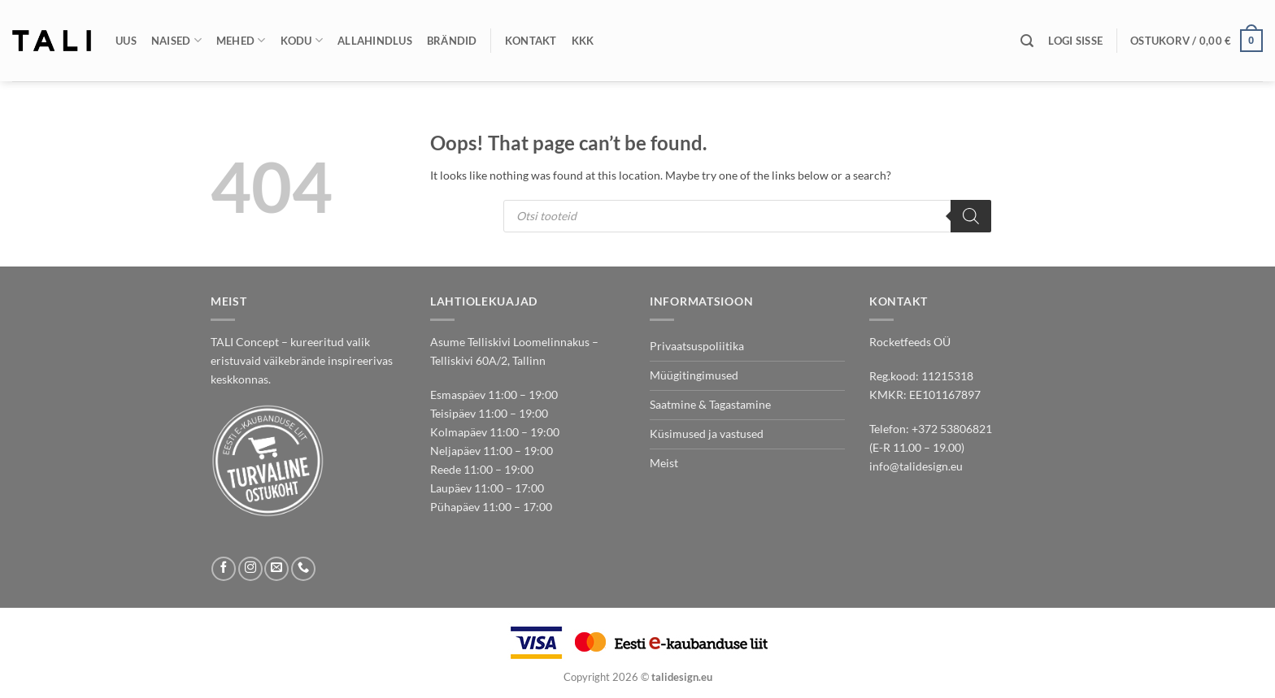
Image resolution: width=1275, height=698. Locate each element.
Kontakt (531, 40)
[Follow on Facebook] (223, 569)
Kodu (302, 40)
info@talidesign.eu (916, 466)
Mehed (241, 40)
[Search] (971, 216)
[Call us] (303, 569)
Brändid (452, 40)
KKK (583, 40)
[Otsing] (1026, 41)
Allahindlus (374, 40)
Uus (126, 40)
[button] (1075, 40)
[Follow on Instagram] (250, 569)
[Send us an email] (276, 569)
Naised (176, 40)
